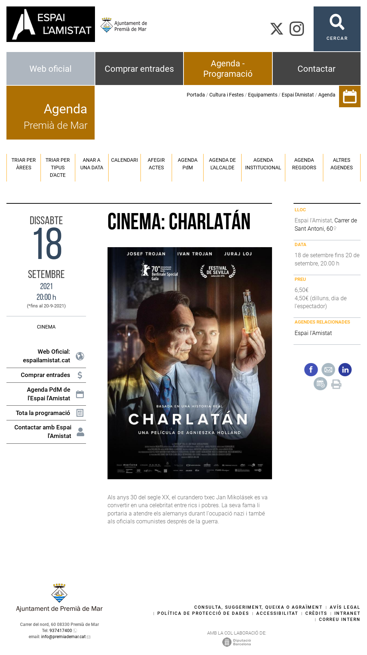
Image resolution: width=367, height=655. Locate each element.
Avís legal (345, 607)
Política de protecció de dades (203, 613)
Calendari (124, 160)
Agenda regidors (304, 163)
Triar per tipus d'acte (58, 167)
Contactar (316, 69)
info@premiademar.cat (63, 636)
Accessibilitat (277, 613)
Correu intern (340, 619)
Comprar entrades (139, 69)
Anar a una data (91, 163)
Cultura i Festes (226, 95)
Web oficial (50, 69)
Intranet (347, 613)
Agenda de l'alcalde (222, 163)
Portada (196, 95)
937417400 (60, 630)
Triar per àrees (23, 163)
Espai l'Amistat (298, 95)
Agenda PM (187, 163)
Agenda (326, 95)
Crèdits (316, 613)
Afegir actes (156, 163)
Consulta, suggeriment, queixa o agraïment (258, 607)
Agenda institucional (263, 163)
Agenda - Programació (228, 68)
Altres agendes (341, 163)
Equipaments (262, 95)
